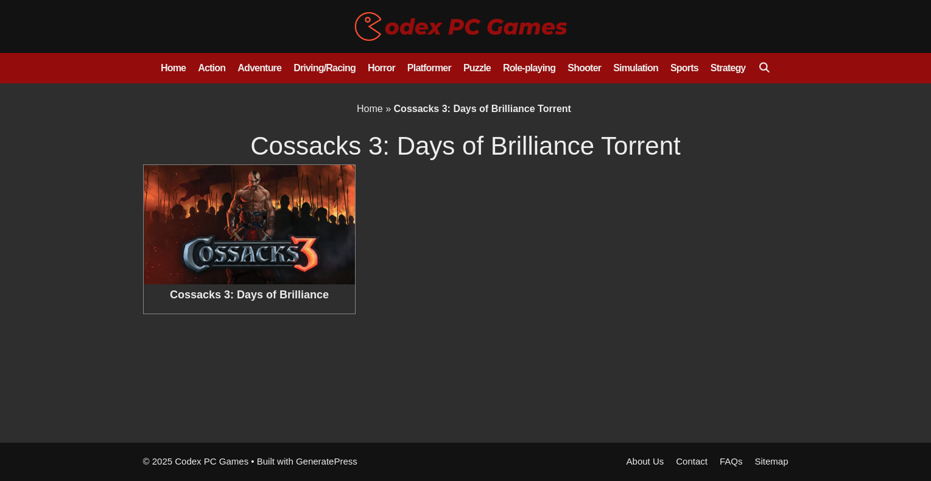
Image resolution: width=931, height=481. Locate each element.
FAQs (731, 461)
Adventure (259, 68)
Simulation (635, 68)
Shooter (584, 68)
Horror (381, 68)
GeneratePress (326, 461)
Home (173, 68)
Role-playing (529, 68)
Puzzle (477, 68)
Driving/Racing (324, 68)
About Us (645, 461)
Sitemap (771, 461)
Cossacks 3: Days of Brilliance (249, 295)
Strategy (728, 68)
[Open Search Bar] (763, 68)
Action (211, 68)
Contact (692, 461)
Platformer (429, 68)
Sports (684, 68)
